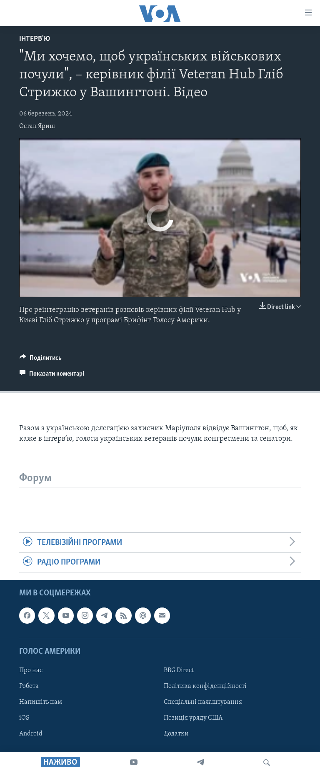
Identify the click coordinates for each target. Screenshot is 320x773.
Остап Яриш (37, 126)
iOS (24, 718)
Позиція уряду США (193, 718)
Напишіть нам (40, 702)
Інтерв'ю (34, 39)
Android (30, 733)
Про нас (30, 670)
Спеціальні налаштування (203, 702)
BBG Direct (179, 670)
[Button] (41, 360)
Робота (29, 686)
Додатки (176, 733)
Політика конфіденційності (205, 686)
